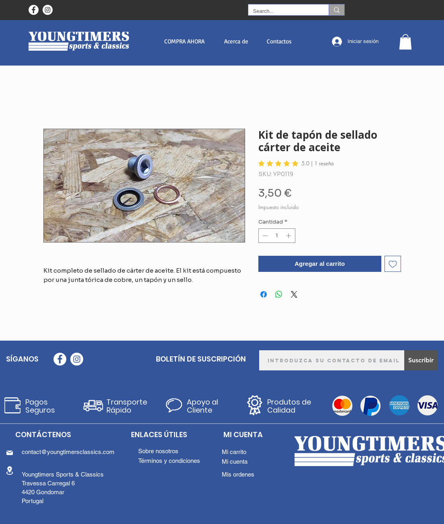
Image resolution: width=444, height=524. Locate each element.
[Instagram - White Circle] (48, 10)
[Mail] (9, 453)
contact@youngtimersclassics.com (68, 451)
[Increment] (289, 235)
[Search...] (282, 11)
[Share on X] (294, 294)
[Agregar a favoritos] (393, 264)
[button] (184, 41)
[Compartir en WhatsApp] (279, 294)
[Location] (9, 470)
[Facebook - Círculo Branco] (34, 10)
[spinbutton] (276, 235)
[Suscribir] (421, 360)
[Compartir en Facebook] (263, 294)
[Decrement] (264, 235)
